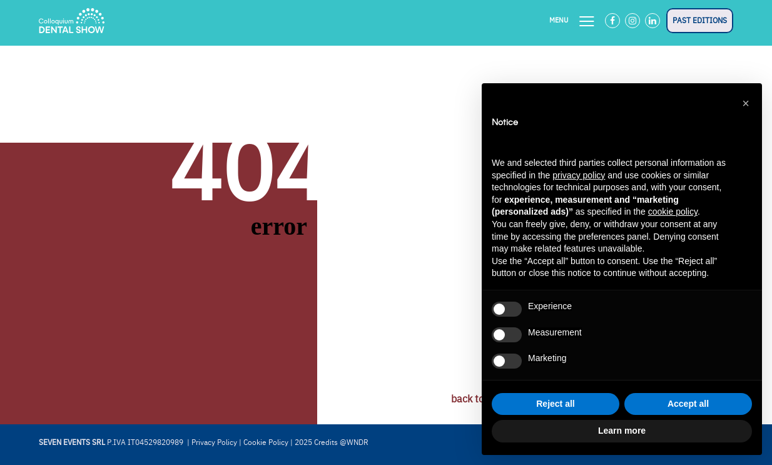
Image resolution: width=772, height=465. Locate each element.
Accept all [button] (688, 404)
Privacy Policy (214, 442)
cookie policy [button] (673, 212)
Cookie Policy (265, 442)
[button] (746, 103)
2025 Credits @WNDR (331, 442)
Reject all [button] (555, 404)
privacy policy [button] (578, 175)
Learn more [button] (622, 431)
